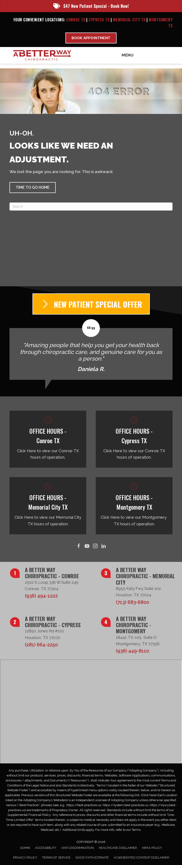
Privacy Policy (25, 857)
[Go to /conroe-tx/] (47, 439)
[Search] (91, 206)
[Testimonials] (91, 349)
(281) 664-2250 (41, 645)
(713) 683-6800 (132, 602)
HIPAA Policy (152, 848)
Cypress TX (99, 20)
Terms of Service (56, 857)
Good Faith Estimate (92, 857)
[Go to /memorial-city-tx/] (47, 505)
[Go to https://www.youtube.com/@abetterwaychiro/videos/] (87, 546)
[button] (32, 187)
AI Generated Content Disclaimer (141, 857)
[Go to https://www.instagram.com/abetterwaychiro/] (95, 546)
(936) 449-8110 (132, 651)
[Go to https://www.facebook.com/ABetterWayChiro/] (79, 546)
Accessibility (45, 848)
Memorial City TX (130, 20)
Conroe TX (75, 20)
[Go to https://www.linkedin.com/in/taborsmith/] (103, 546)
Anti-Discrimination (77, 848)
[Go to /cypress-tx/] (134, 439)
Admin (25, 848)
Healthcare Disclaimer (118, 848)
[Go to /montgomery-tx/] (134, 505)
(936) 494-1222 (41, 596)
